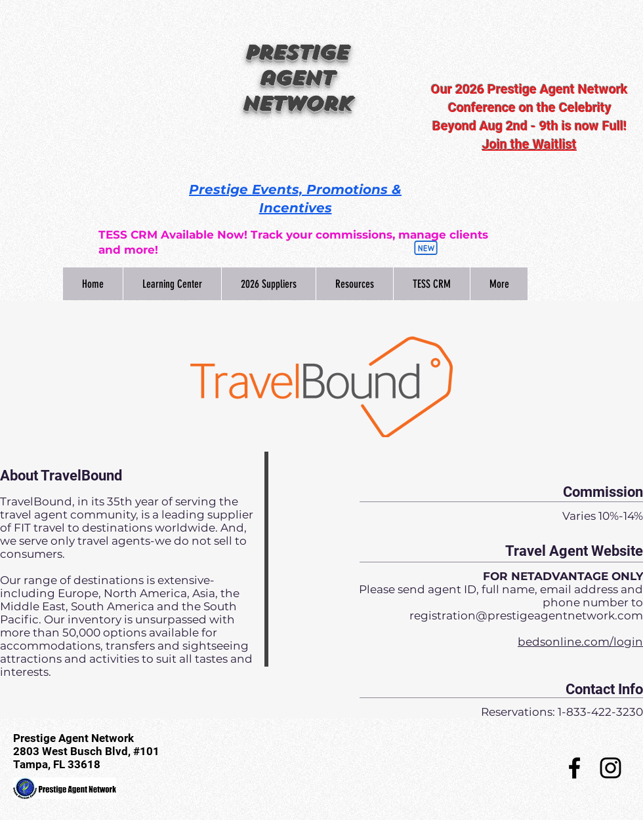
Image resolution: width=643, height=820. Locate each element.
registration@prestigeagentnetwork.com (526, 615)
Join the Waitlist (529, 144)
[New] (426, 248)
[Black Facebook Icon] (574, 768)
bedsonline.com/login (580, 641)
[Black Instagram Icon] (610, 768)
